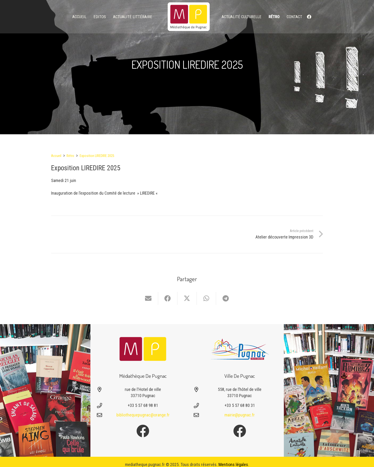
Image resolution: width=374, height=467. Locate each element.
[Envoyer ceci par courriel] (148, 298)
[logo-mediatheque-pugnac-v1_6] (189, 16)
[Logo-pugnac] (239, 349)
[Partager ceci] (167, 298)
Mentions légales (233, 464)
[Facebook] (309, 17)
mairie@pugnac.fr (239, 414)
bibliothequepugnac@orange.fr (143, 414)
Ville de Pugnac (239, 376)
